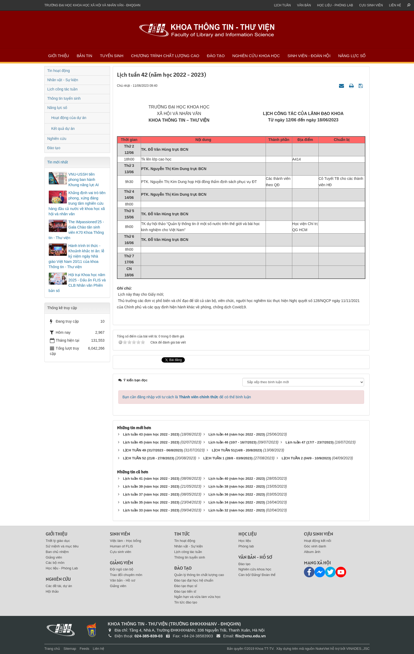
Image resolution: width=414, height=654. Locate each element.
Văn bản (304, 5)
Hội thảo (52, 591)
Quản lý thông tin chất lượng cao (199, 575)
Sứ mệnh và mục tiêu (62, 546)
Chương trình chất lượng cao (165, 55)
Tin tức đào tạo (185, 602)
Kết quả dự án (63, 128)
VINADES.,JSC (358, 649)
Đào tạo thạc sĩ (185, 586)
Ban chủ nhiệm (57, 552)
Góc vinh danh (315, 546)
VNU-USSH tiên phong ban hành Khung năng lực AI (83, 179)
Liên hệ (395, 5)
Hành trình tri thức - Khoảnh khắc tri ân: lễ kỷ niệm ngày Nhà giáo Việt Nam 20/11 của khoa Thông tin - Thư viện (76, 256)
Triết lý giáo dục (58, 541)
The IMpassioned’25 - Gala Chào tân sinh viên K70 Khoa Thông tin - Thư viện (76, 230)
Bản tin (84, 55)
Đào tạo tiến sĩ (185, 591)
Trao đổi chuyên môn (126, 575)
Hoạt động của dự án (68, 118)
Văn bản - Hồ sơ (122, 580)
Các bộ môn (55, 563)
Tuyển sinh (111, 55)
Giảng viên (54, 557)
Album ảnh (312, 552)
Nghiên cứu (56, 138)
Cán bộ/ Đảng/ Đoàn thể (257, 575)
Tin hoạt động (58, 70)
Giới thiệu (58, 55)
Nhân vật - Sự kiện (62, 80)
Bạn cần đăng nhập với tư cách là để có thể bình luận (187, 397)
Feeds (84, 649)
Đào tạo (216, 55)
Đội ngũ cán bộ (121, 569)
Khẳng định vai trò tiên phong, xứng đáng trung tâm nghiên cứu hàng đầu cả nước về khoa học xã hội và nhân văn (77, 203)
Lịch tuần (282, 5)
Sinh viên (120, 534)
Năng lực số (352, 55)
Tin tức (182, 534)
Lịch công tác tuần (62, 89)
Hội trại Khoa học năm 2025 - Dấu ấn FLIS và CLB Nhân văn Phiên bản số (77, 283)
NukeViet (323, 649)
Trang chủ (52, 649)
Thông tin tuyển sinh (64, 98)
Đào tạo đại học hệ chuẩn (193, 580)
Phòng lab (246, 546)
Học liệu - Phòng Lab (335, 5)
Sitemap (69, 649)
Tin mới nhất (57, 162)
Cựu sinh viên (371, 5)
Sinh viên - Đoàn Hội (309, 55)
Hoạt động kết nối (317, 541)
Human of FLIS (121, 546)
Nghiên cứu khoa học (256, 55)
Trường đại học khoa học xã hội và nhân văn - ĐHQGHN (92, 5)
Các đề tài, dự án (59, 586)
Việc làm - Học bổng (125, 541)
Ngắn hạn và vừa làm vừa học (197, 597)
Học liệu (247, 534)
